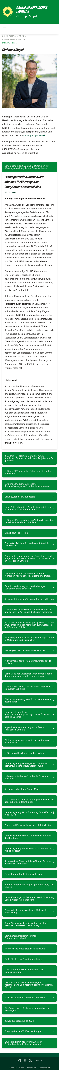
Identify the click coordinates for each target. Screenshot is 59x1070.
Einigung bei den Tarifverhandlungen (23, 1031)
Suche (21, 1067)
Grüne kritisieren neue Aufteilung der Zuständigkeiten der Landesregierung (23, 1043)
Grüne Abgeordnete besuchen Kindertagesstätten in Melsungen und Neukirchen (29, 638)
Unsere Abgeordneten (14, 39)
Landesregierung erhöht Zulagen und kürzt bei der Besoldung (28, 836)
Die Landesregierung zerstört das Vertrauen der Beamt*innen (28, 700)
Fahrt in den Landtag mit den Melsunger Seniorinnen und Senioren (25, 587)
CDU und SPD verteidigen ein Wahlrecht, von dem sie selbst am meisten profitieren (29, 521)
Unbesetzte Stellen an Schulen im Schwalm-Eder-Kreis (27, 777)
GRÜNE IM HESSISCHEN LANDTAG (31, 9)
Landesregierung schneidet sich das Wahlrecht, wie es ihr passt (28, 849)
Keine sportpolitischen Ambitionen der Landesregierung (24, 970)
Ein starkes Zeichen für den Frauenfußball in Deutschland (27, 544)
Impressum (31, 1067)
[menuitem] (13, 1067)
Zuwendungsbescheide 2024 (19, 1020)
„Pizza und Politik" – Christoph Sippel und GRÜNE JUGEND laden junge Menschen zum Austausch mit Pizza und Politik (29, 625)
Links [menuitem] (37, 1060)
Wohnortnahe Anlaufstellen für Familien (25, 948)
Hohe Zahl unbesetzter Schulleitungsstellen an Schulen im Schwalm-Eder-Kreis (28, 508)
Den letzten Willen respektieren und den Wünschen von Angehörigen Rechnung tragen (28, 574)
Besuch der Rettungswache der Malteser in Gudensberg (26, 911)
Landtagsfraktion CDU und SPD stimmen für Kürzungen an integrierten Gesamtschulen (26, 167)
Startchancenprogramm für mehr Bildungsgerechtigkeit (21, 937)
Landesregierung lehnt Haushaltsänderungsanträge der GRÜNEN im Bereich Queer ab (27, 714)
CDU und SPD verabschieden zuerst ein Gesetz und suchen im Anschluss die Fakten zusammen (29, 610)
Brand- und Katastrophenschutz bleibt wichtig (28, 825)
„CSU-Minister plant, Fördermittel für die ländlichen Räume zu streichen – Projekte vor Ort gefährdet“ (29, 458)
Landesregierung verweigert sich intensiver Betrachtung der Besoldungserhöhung (26, 764)
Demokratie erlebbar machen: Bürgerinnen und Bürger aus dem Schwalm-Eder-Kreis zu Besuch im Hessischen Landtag (28, 558)
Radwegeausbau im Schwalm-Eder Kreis (25, 650)
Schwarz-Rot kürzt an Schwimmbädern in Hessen (29, 599)
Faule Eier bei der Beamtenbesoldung (23, 959)
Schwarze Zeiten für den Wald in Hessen (25, 997)
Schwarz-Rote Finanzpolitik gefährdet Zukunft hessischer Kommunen (28, 862)
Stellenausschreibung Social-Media (22, 789)
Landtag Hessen (10, 42)
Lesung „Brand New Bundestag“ (20, 496)
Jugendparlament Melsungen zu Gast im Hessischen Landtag (25, 728)
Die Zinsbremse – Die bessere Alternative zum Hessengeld (27, 1009)
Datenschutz (44, 1067)
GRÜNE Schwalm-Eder (13, 36)
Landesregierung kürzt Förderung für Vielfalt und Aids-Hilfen (29, 813)
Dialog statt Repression (16, 532)
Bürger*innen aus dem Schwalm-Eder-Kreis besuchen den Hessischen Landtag (26, 924)
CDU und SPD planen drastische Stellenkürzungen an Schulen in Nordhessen (27, 485)
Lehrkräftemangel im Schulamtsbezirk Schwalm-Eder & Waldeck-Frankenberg (29, 898)
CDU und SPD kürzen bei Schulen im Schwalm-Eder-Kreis (28, 472)
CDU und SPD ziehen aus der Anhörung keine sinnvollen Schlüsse (27, 687)
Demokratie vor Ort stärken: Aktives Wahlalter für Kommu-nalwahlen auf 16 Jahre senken (29, 674)
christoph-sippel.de (33, 135)
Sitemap (13, 1067)
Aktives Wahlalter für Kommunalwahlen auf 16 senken (28, 662)
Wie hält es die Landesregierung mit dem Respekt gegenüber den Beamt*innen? (29, 800)
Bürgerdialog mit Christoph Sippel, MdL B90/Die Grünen (29, 885)
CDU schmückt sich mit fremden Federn (24, 752)
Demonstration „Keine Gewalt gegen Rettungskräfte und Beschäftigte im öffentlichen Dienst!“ (29, 985)
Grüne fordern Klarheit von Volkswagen (24, 874)
